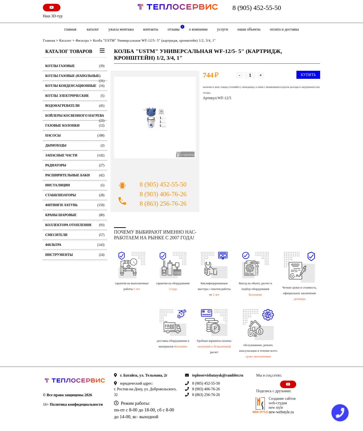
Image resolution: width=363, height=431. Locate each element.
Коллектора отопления (74, 224)
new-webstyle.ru (281, 412)
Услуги (222, 29)
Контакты (150, 29)
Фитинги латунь (74, 205)
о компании (198, 29)
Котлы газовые (74, 65)
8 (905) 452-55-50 (256, 7)
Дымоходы (74, 145)
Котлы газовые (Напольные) (74, 77)
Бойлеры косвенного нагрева (74, 117)
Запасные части (74, 155)
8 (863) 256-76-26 (163, 203)
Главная (70, 29)
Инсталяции (74, 185)
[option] (155, 117)
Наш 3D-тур (53, 16)
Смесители (74, 234)
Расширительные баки (74, 175)
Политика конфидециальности (76, 404)
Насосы (74, 135)
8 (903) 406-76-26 (163, 194)
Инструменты (74, 254)
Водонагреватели (74, 105)
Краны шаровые (74, 215)
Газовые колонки (74, 125)
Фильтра (82, 40)
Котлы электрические (74, 95)
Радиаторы (74, 165)
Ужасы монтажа (121, 29)
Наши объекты (248, 29)
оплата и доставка (284, 29)
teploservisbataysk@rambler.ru (217, 375)
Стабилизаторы (74, 195)
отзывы (176, 28)
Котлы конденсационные (74, 85)
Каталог (93, 29)
